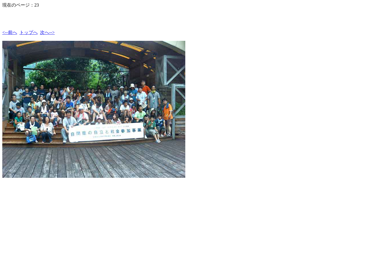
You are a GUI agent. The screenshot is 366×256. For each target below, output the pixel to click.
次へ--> (47, 32)
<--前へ (9, 32)
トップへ (28, 32)
